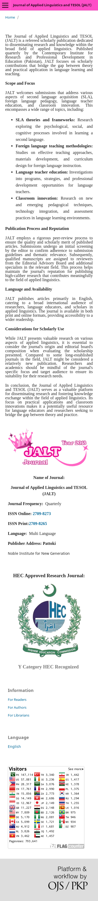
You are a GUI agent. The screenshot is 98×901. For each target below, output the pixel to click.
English (14, 746)
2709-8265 (38, 523)
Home (10, 17)
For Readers (17, 699)
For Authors (17, 707)
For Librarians (18, 715)
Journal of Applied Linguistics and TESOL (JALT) (52, 5)
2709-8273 (42, 513)
